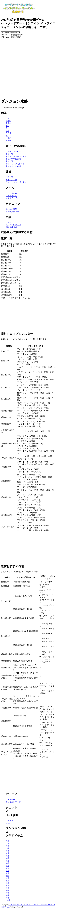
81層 (7, 853)
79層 (7, 848)
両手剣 (8, 123)
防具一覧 (9, 177)
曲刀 (7, 131)
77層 (7, 843)
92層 (7, 881)
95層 (7, 888)
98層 (7, 895)
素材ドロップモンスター (16, 164)
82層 (7, 856)
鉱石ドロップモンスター (16, 156)
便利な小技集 (11, 209)
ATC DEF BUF (11, 227)
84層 (7, 861)
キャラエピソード (13, 802)
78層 (7, 846)
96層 (7, 890)
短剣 (7, 118)
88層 (7, 871)
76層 (7, 841)
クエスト (9, 821)
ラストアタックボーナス (16, 182)
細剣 (7, 126)
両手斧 (8, 141)
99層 (7, 898)
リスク (8, 222)
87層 (7, 868)
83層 (7, 858)
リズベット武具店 (13, 151)
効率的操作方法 (12, 212)
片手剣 (8, 121)
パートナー (10, 800)
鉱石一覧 (9, 154)
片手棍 (8, 138)
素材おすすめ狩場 (13, 166)
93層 (7, 883)
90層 (7, 876)
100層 (8, 900)
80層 (7, 851)
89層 (7, 873)
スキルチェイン (12, 198)
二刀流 (8, 133)
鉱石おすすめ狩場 (13, 159)
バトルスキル (11, 196)
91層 (7, 878)
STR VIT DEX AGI (13, 225)
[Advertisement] (28, 67)
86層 (7, 866)
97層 (7, 893)
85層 (7, 863)
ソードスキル (11, 193)
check (8, 823)
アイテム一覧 (11, 180)
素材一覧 (9, 161)
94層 (7, 886)
